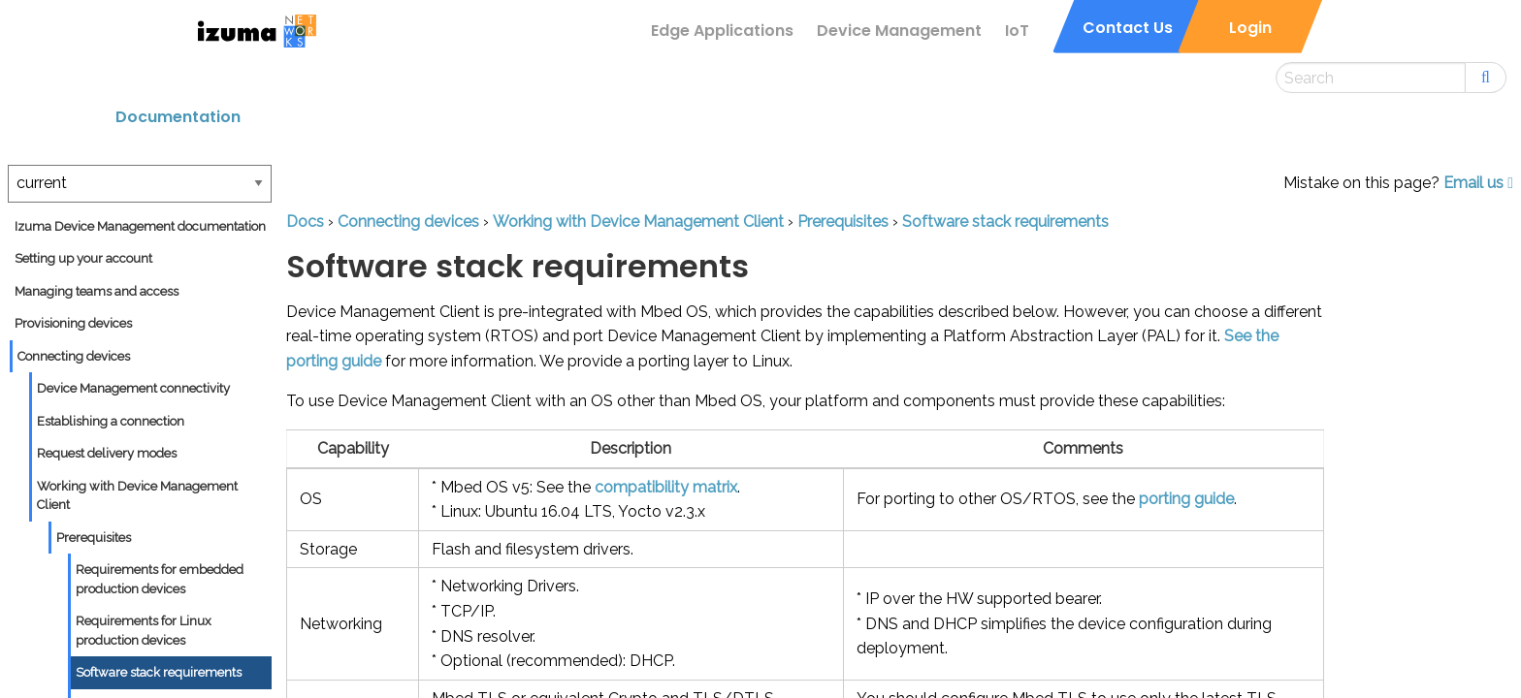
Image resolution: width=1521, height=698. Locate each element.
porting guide (1186, 499)
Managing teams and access (96, 291)
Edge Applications (722, 30)
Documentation (178, 117)
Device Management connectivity (133, 388)
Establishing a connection (110, 421)
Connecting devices (73, 356)
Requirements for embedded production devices (159, 579)
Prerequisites (93, 537)
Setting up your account (83, 258)
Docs (305, 221)
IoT (1017, 30)
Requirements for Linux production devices (143, 631)
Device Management (899, 30)
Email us (1478, 183)
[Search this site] (1371, 77)
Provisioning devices (73, 323)
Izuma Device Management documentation (140, 226)
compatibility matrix (666, 487)
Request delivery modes (107, 453)
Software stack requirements (159, 672)
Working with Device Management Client (137, 496)
